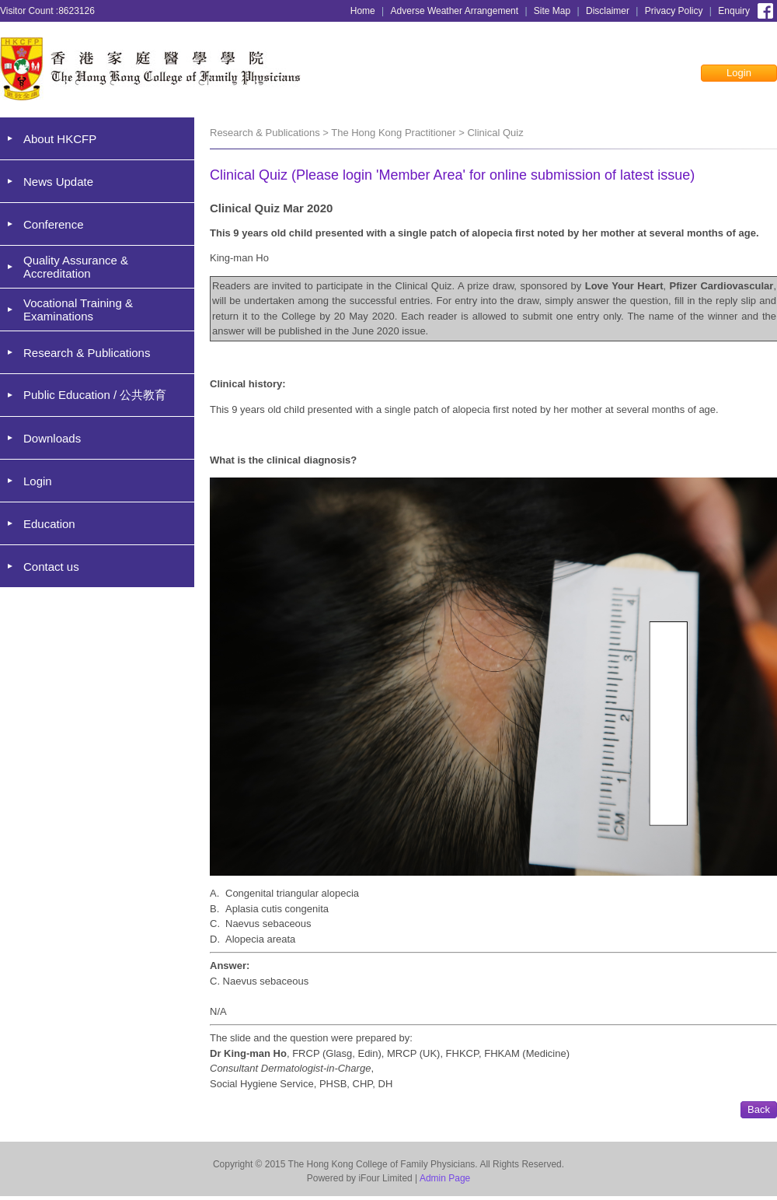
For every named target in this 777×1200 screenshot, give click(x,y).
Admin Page (445, 1178)
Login (738, 73)
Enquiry (734, 10)
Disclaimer (607, 10)
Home (362, 10)
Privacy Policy (674, 10)
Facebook (765, 9)
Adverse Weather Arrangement (455, 10)
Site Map (552, 10)
